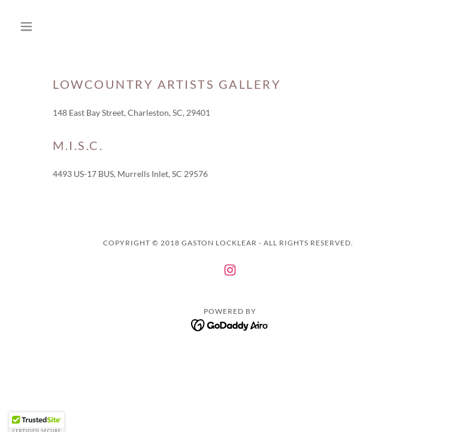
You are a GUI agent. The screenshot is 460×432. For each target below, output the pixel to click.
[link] (230, 270)
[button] (46, 26)
